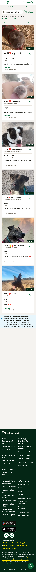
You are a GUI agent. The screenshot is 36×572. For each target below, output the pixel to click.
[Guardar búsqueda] (31, 566)
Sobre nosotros (23, 484)
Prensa (20, 495)
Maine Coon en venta (25, 462)
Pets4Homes (6, 543)
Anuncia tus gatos (24, 512)
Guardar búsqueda (9, 23)
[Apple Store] (9, 529)
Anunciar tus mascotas (22, 502)
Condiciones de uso (24, 498)
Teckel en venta (7, 469)
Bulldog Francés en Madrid (8, 491)
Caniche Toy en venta (7, 473)
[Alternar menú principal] (3, 3)
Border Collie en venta (7, 465)
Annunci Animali (21, 545)
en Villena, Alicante (9, 18)
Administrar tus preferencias (12, 564)
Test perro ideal (23, 515)
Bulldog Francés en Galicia (8, 505)
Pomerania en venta (8, 460)
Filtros (29, 12)
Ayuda (20, 491)
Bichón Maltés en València (8, 496)
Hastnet (15, 543)
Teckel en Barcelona (9, 487)
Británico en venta (24, 452)
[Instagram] (11, 535)
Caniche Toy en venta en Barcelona (8, 510)
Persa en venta (23, 465)
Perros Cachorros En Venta (8, 441)
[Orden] (30, 23)
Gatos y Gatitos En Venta (23, 441)
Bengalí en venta (24, 459)
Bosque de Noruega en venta (25, 447)
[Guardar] (30, 54)
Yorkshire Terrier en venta (8, 456)
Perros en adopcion (8, 515)
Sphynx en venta (24, 455)
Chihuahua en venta (8, 446)
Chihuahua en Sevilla (9, 501)
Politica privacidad (24, 488)
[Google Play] (9, 523)
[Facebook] (6, 535)
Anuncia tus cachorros (22, 508)
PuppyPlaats (24, 543)
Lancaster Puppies (9, 548)
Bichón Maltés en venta (8, 451)
